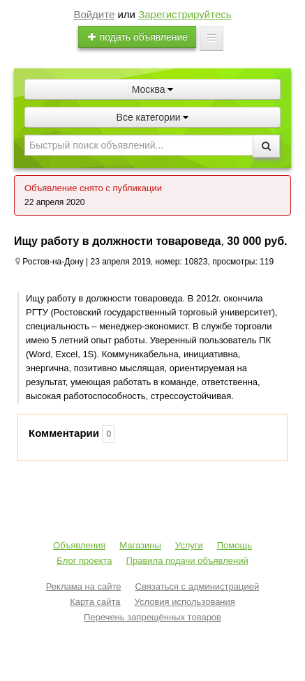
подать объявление (137, 37)
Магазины (140, 545)
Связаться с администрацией (197, 586)
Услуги (189, 545)
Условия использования (185, 602)
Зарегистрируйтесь (184, 14)
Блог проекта (84, 560)
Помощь (234, 545)
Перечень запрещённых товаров (152, 617)
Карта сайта (95, 602)
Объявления (79, 545)
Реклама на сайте (83, 586)
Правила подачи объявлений (187, 560)
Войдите (93, 14)
